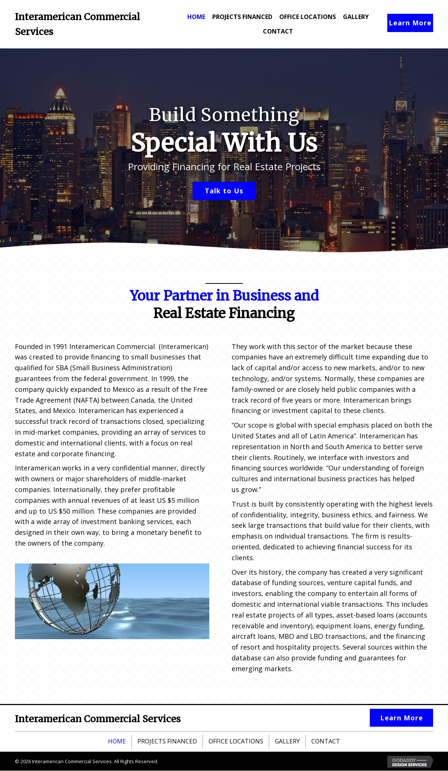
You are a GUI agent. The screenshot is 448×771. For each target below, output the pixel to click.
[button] (410, 23)
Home (117, 741)
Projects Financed (167, 741)
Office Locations (236, 741)
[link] (196, 16)
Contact (325, 741)
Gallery (287, 741)
